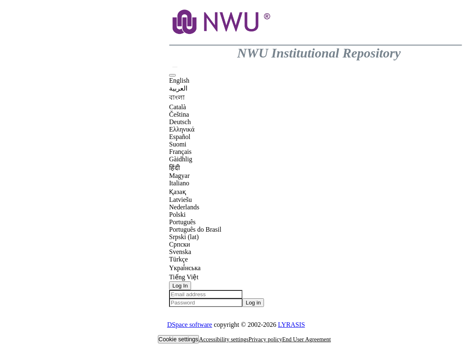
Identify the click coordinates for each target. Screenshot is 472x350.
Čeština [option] (179, 114)
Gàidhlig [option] (180, 159)
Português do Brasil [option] (195, 229)
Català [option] (177, 106)
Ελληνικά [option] (181, 129)
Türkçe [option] (178, 259)
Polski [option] (177, 214)
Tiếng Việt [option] (183, 276)
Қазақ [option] (177, 191)
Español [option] (180, 136)
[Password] (205, 302)
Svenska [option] (180, 251)
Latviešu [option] (180, 199)
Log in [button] (253, 303)
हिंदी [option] (174, 167)
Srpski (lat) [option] (184, 236)
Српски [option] (179, 244)
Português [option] (182, 221)
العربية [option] (178, 88)
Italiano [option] (179, 183)
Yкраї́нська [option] (185, 267)
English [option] (179, 80)
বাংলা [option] (177, 97)
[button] (222, 40)
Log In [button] (180, 286)
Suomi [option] (177, 144)
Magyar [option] (179, 175)
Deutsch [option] (180, 121)
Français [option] (180, 151)
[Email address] (205, 294)
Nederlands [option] (184, 207)
